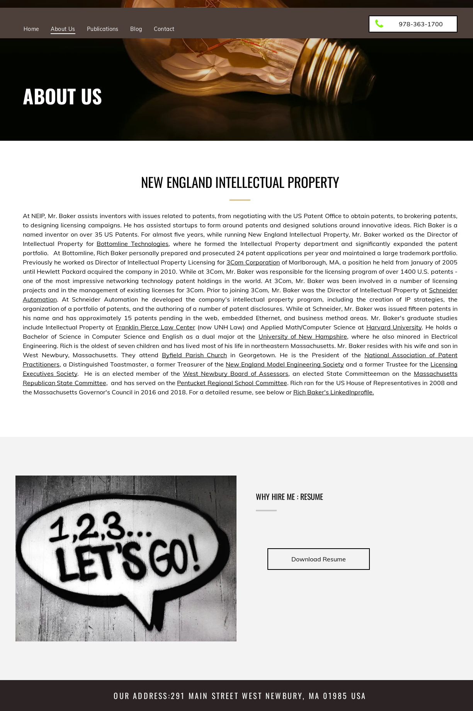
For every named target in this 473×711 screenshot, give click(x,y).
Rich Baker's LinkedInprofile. (333, 392)
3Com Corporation (253, 262)
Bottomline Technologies (132, 243)
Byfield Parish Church (194, 355)
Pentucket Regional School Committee (232, 383)
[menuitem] (31, 29)
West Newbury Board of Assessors (235, 373)
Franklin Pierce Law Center (155, 327)
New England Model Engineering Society (285, 364)
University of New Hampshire (303, 336)
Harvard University (394, 327)
